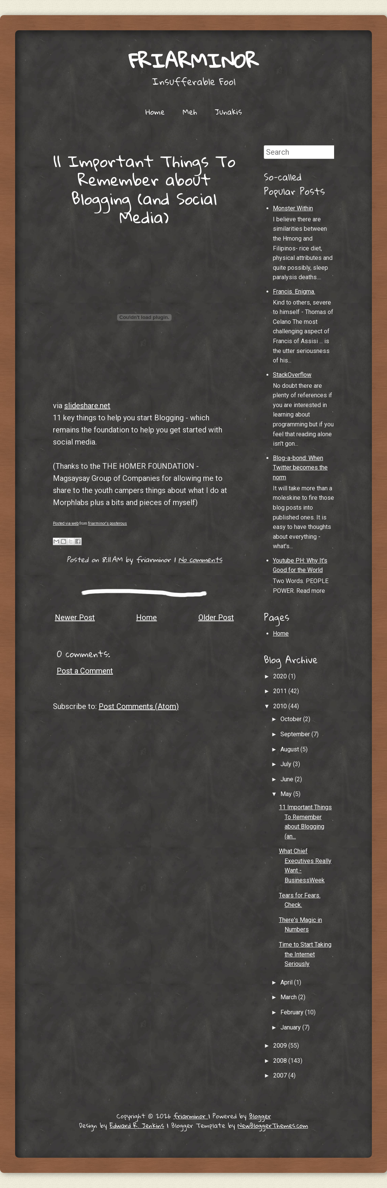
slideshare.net (87, 405)
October (291, 719)
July (286, 764)
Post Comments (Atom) (139, 706)
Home (155, 111)
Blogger (260, 1116)
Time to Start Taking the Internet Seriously (305, 954)
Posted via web (66, 523)
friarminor (193, 60)
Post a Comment (85, 670)
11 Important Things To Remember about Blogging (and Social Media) (144, 188)
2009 (280, 1045)
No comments (200, 559)
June (287, 779)
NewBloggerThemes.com (273, 1125)
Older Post (216, 617)
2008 (280, 1060)
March (289, 997)
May (286, 794)
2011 (280, 691)
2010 (280, 706)
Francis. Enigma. (294, 291)
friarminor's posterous (107, 523)
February (292, 1012)
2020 (280, 676)
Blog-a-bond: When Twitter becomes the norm (300, 467)
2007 (280, 1075)
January (291, 1027)
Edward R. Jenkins (137, 1125)
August (290, 749)
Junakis (228, 111)
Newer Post (75, 617)
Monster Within (293, 208)
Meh (190, 111)
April (287, 982)
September (295, 734)
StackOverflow (292, 374)
